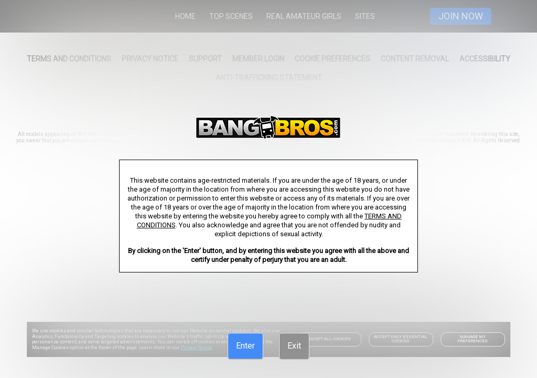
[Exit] (294, 346)
